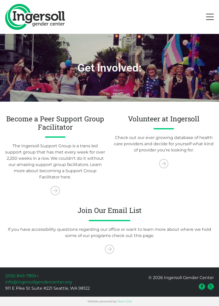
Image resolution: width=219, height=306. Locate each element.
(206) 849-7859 (20, 275)
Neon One (124, 301)
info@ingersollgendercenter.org (38, 282)
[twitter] (211, 286)
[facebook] (202, 286)
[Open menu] (210, 17)
